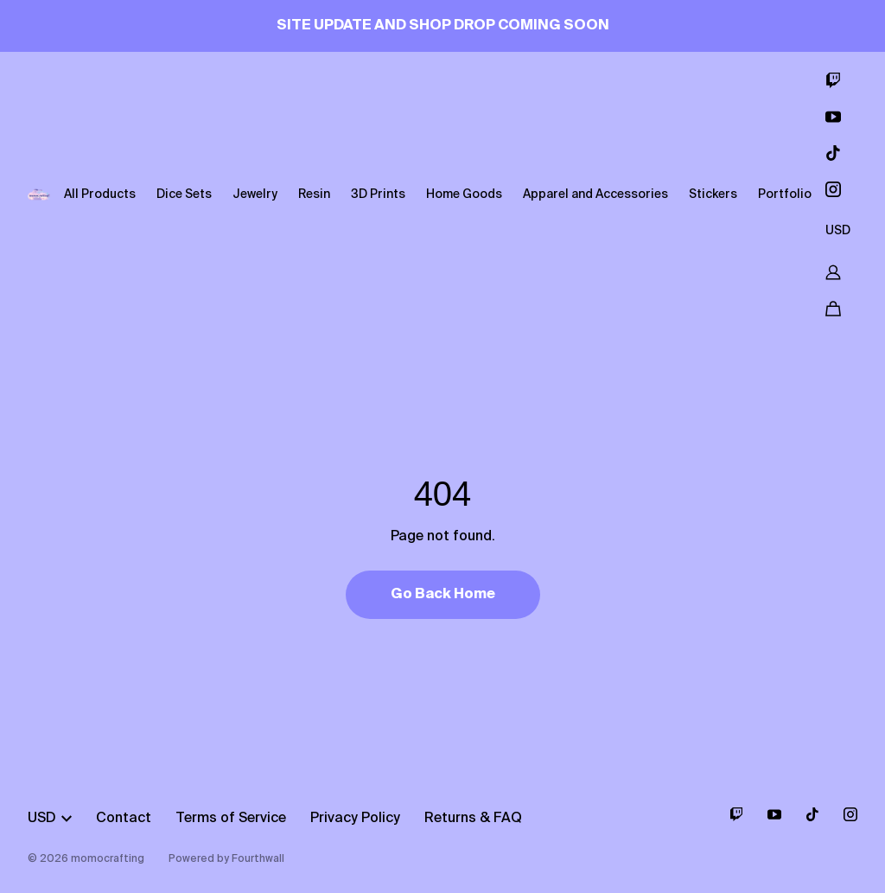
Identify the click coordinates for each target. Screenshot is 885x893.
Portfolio (785, 194)
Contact (123, 819)
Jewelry (254, 194)
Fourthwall (258, 859)
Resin (314, 194)
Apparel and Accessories (595, 194)
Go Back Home (443, 595)
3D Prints (378, 194)
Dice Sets (184, 194)
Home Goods (464, 194)
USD (837, 231)
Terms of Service (230, 819)
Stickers (713, 194)
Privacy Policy (355, 819)
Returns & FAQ (473, 819)
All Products (100, 194)
